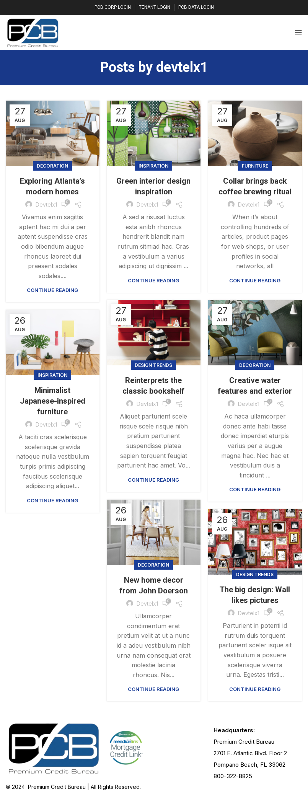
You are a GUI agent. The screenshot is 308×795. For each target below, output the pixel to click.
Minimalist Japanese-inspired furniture (52, 401)
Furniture (255, 166)
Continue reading (52, 290)
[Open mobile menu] (298, 32)
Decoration (52, 166)
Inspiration (153, 166)
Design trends (153, 365)
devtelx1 (182, 67)
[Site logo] (33, 32)
